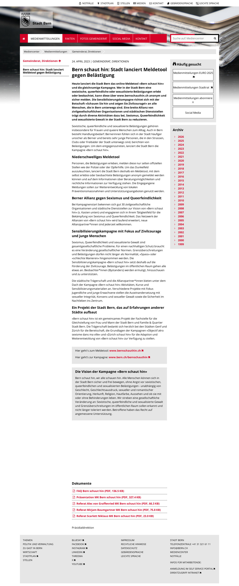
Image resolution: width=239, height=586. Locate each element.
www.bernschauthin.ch (125, 350)
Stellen (125, 3)
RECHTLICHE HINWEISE (133, 544)
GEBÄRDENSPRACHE (132, 552)
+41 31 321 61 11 (201, 544)
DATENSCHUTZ (129, 548)
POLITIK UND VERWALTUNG (38, 544)
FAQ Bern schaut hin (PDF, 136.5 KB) (98, 491)
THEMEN (28, 540)
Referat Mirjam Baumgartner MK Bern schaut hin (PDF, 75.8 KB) (116, 510)
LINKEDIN (77, 552)
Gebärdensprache (181, 3)
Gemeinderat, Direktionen (86, 51)
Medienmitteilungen (55, 51)
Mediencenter (32, 51)
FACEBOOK (78, 544)
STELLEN (27, 560)
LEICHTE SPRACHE (131, 556)
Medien (141, 3)
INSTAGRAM (78, 548)
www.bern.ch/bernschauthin (128, 357)
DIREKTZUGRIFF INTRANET (184, 572)
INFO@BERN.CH (179, 548)
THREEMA (77, 556)
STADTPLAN (29, 556)
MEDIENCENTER (179, 552)
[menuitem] (46, 60)
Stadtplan (107, 3)
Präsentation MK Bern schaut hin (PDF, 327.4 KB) (106, 497)
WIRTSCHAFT (30, 552)
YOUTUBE (77, 564)
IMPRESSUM (127, 540)
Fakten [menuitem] (70, 38)
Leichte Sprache (209, 3)
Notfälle (88, 3)
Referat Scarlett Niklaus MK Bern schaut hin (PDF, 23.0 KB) (113, 516)
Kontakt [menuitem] (141, 38)
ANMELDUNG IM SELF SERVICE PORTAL (191, 568)
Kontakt (158, 3)
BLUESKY (77, 540)
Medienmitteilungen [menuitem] (45, 38)
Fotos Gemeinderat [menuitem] (93, 38)
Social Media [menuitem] (121, 38)
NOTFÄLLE (175, 556)
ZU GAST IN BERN (32, 548)
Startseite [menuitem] (24, 38)
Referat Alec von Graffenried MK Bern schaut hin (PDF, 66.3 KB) (115, 503)
